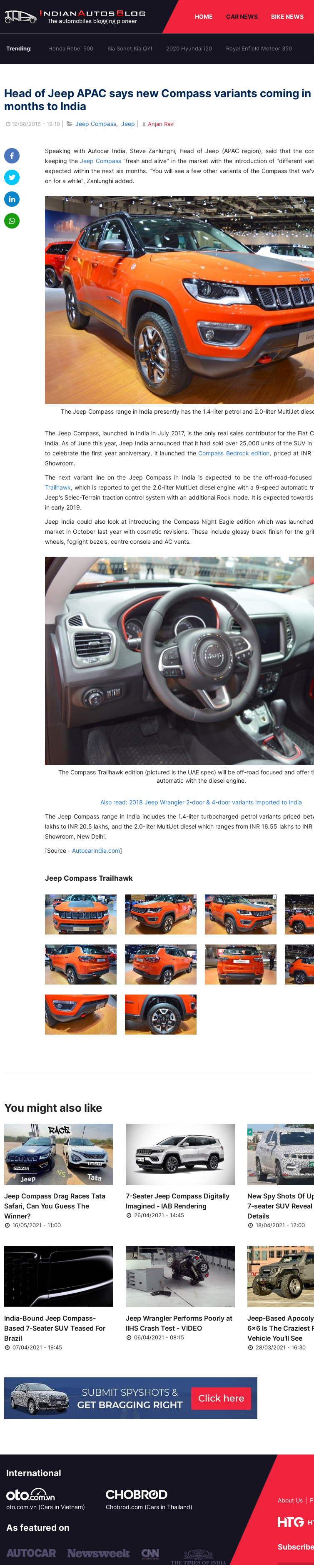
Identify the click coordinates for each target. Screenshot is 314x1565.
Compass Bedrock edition (233, 453)
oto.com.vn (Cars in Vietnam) (45, 1506)
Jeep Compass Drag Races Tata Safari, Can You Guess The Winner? (54, 1206)
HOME (204, 16)
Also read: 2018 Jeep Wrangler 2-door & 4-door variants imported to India (201, 802)
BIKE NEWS (287, 16)
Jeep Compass (95, 123)
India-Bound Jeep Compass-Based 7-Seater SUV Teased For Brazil (54, 1328)
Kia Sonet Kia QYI (129, 48)
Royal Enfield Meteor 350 (259, 48)
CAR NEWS (242, 16)
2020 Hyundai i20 (189, 48)
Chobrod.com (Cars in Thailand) (149, 1506)
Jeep (128, 123)
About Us (290, 1500)
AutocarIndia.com (96, 850)
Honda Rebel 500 (70, 48)
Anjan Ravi (157, 124)
